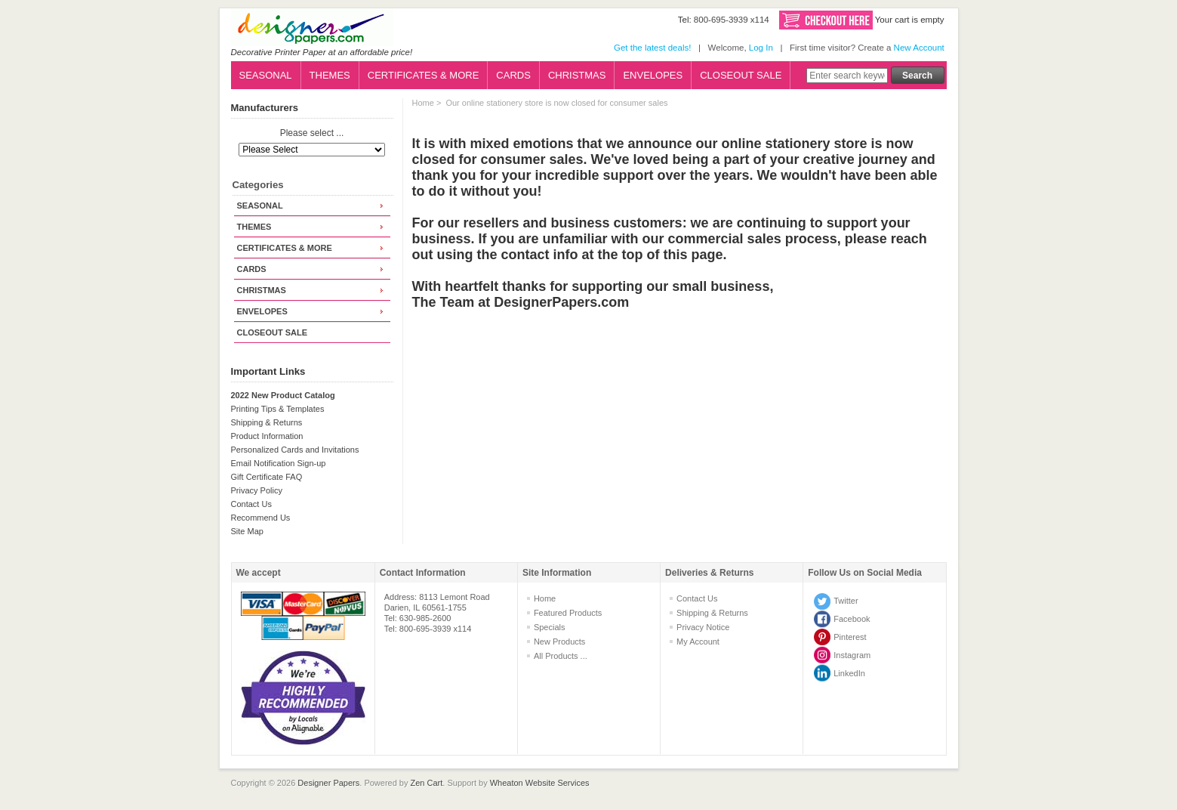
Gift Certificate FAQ (267, 476)
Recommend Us (261, 517)
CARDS (513, 75)
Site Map (247, 531)
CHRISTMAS (577, 75)
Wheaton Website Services (540, 782)
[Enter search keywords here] (847, 75)
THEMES (330, 75)
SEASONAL (265, 75)
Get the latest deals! (652, 47)
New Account (919, 47)
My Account (697, 641)
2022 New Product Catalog (283, 395)
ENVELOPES (652, 75)
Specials (549, 627)
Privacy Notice (702, 627)
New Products (559, 641)
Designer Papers (328, 782)
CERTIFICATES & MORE (423, 75)
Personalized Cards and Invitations (295, 449)
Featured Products (568, 612)
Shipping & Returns (267, 422)
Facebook (851, 618)
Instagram (851, 655)
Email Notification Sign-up (278, 463)
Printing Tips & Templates (278, 408)
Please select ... (312, 133)
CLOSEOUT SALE (740, 75)
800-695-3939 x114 (731, 19)
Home (423, 102)
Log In (761, 47)
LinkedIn (849, 673)
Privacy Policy (256, 490)
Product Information (267, 436)
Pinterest (849, 637)
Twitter (845, 600)
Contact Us (251, 504)
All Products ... (560, 655)
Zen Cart (427, 782)
